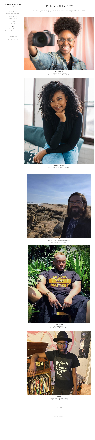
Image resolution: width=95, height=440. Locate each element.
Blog (13, 26)
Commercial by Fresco (13, 18)
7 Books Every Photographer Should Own (13, 31)
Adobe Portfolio (61, 416)
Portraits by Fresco (13, 16)
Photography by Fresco (13, 5)
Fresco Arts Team (13, 36)
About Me (13, 23)
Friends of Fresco (13, 28)
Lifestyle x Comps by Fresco (12, 13)
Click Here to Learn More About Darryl (59, 328)
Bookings (13, 21)
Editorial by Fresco (13, 11)
